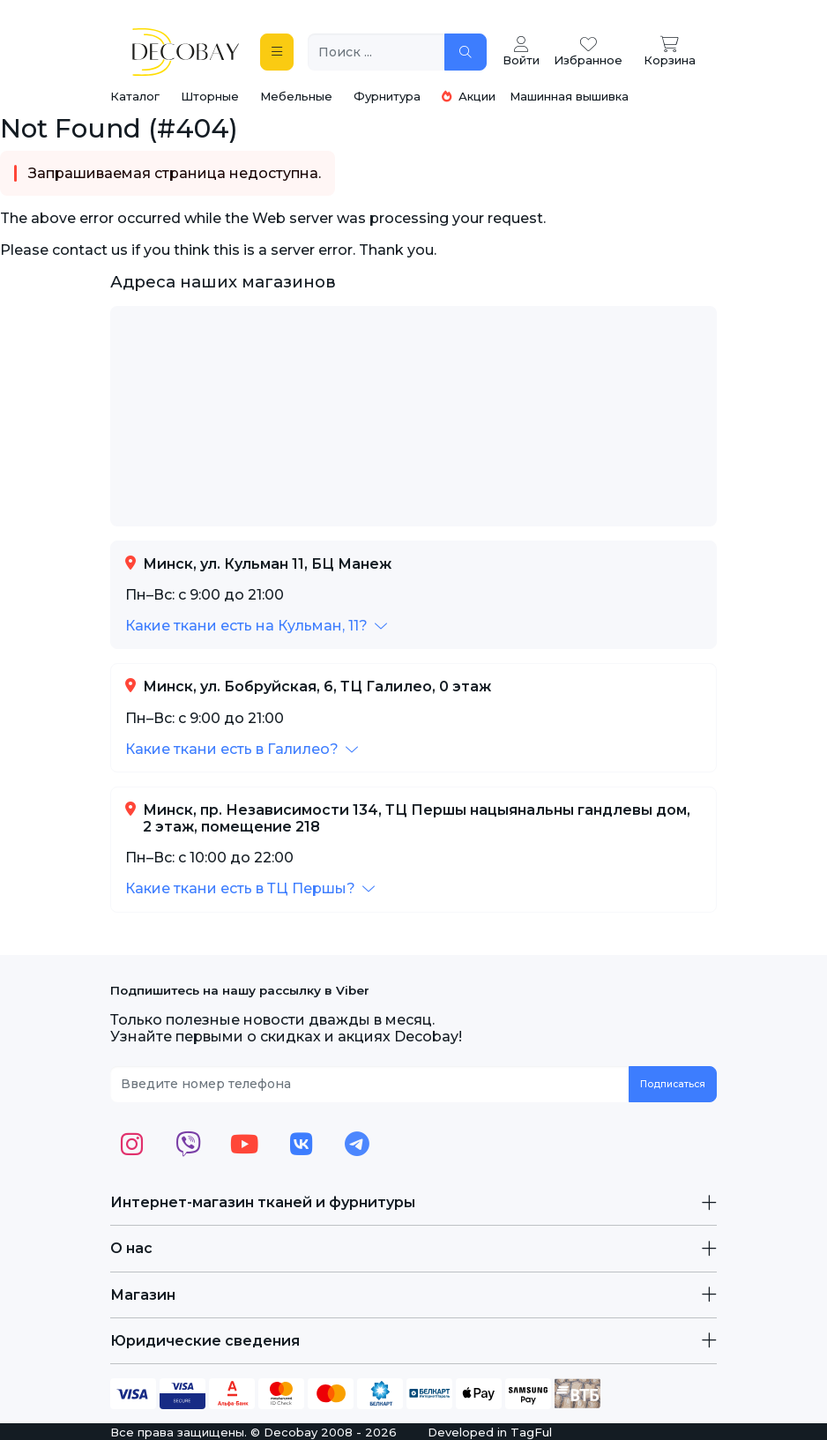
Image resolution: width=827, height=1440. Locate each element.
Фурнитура (387, 96)
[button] (256, 625)
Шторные (210, 96)
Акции (468, 96)
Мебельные (296, 96)
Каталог (135, 96)
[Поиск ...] (376, 52)
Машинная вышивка (569, 96)
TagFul (531, 1432)
